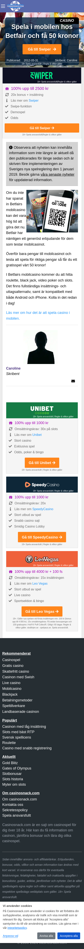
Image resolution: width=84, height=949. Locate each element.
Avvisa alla (46, 935)
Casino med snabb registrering (27, 748)
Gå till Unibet (42, 463)
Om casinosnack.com (19, 799)
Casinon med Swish (18, 677)
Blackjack (10, 694)
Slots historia (12, 779)
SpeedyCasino (42, 509)
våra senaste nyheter (57, 175)
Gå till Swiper (42, 49)
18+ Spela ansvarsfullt (32, 64)
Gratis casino (12, 666)
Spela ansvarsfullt (16, 815)
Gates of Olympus (16, 768)
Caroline (72, 60)
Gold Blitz (10, 763)
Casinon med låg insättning (24, 727)
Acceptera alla (69, 935)
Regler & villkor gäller (52, 64)
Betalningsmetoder (17, 700)
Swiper (33, 100)
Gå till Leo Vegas (42, 612)
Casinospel (11, 660)
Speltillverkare (13, 706)
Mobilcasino (11, 689)
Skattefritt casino (15, 671)
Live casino (11, 683)
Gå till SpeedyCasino (42, 537)
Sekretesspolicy (15, 810)
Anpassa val (10, 935)
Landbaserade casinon (20, 712)
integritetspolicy (17, 927)
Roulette (9, 743)
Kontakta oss (12, 805)
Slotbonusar (12, 774)
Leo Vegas (40, 583)
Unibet (36, 434)
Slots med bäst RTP (18, 732)
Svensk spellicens (16, 737)
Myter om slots (14, 784)
